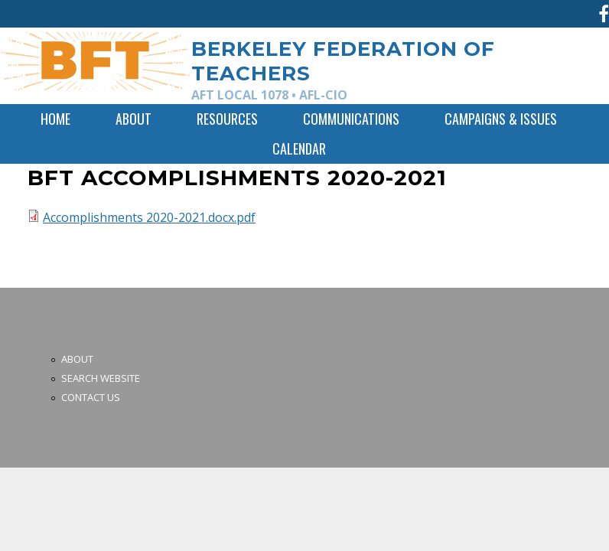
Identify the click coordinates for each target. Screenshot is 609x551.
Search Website (100, 378)
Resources (227, 119)
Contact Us (90, 397)
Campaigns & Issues (501, 119)
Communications (351, 119)
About (133, 119)
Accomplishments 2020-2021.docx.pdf (149, 217)
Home (55, 119)
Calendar (299, 148)
